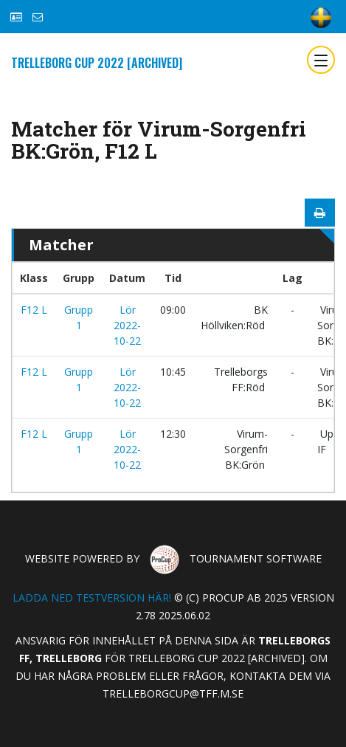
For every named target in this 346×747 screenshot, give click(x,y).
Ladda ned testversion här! (92, 598)
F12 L (34, 310)
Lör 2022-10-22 (127, 325)
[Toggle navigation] (321, 60)
